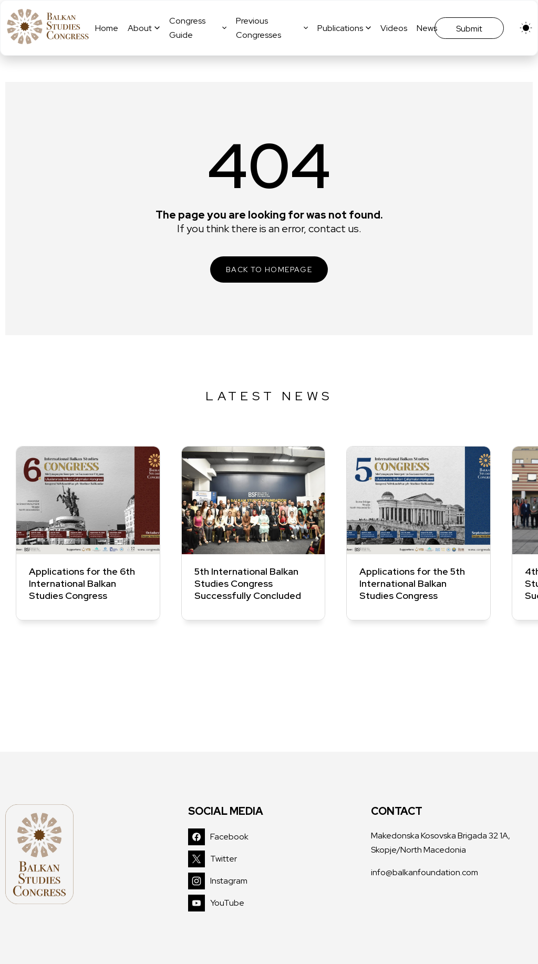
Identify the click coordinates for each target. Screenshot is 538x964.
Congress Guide (197, 27)
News (427, 28)
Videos (393, 28)
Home (106, 28)
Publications (344, 28)
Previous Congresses (272, 27)
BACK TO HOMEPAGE (269, 269)
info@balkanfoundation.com (424, 872)
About (144, 28)
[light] (526, 28)
